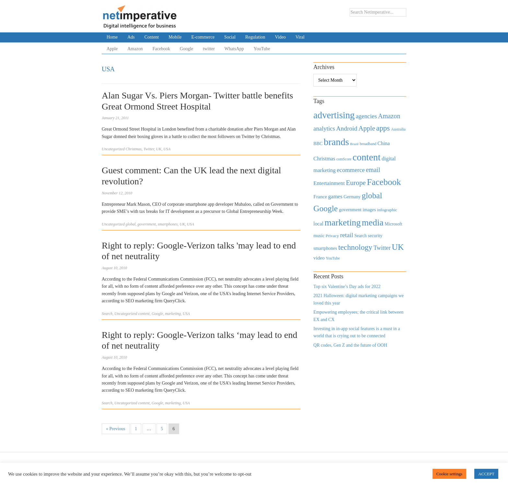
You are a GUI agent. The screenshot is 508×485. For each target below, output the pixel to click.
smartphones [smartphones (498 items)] (325, 248)
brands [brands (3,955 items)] (336, 142)
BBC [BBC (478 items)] (317, 143)
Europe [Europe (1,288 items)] (356, 183)
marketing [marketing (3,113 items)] (343, 222)
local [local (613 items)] (318, 223)
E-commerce (203, 37)
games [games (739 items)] (335, 196)
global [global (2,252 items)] (372, 195)
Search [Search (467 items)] (360, 235)
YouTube (262, 48)
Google (186, 48)
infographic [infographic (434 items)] (387, 209)
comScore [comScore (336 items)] (344, 159)
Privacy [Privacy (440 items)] (332, 235)
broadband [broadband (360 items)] (368, 144)
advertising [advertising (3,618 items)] (333, 115)
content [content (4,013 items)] (366, 157)
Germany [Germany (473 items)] (352, 196)
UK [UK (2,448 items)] (398, 247)
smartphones (168, 224)
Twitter (149, 149)
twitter (209, 48)
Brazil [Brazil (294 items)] (354, 144)
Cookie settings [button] (449, 473)
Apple (112, 48)
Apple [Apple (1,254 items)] (366, 128)
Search (107, 313)
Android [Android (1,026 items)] (346, 128)
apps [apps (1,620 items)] (383, 128)
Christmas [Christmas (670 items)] (324, 159)
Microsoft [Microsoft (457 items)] (393, 224)
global (131, 224)
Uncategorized (113, 149)
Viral (300, 37)
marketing (173, 313)
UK (158, 149)
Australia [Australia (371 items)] (398, 129)
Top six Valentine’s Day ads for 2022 (346, 286)
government (146, 224)
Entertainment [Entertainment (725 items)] (329, 183)
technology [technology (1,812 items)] (355, 247)
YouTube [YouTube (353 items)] (333, 258)
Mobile (174, 37)
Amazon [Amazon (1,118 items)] (389, 116)
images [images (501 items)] (369, 209)
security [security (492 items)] (375, 235)
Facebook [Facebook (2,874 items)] (384, 182)
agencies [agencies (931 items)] (366, 116)
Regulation (255, 37)
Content (151, 37)
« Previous (115, 428)
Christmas (134, 149)
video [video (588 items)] (319, 257)
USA (166, 149)
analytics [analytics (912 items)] (324, 128)
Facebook (161, 48)
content (144, 313)
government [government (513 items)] (350, 209)
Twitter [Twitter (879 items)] (382, 248)
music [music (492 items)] (318, 235)
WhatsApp (234, 48)
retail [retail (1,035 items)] (346, 234)
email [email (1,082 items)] (373, 169)
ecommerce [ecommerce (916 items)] (351, 170)
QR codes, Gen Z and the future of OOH (350, 345)
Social (230, 37)
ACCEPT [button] (486, 473)
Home (112, 37)
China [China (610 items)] (383, 143)
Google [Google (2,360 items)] (325, 208)
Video (280, 37)
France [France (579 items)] (320, 196)
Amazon (135, 48)
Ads (131, 37)
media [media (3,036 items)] (373, 222)
